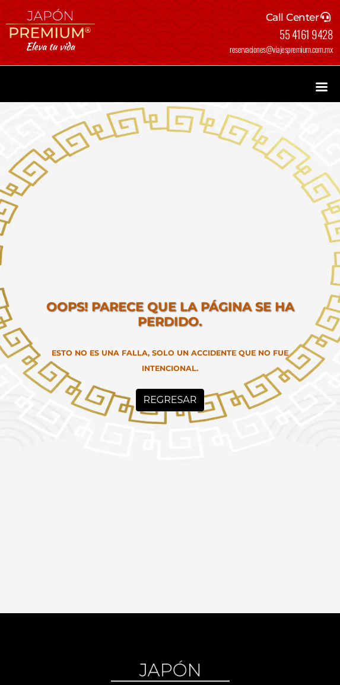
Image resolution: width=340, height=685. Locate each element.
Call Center (292, 17)
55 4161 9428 (305, 34)
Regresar (170, 399)
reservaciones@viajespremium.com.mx (281, 49)
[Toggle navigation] (321, 85)
